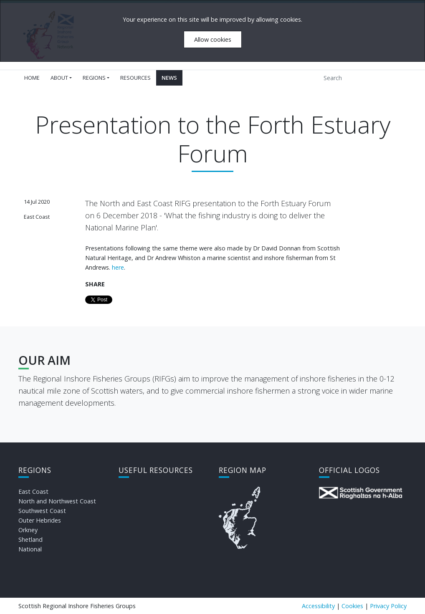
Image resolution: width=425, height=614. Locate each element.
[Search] (357, 78)
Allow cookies (212, 39)
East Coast (33, 491)
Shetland (30, 539)
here (118, 267)
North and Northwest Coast (57, 501)
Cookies (352, 606)
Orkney (28, 530)
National (30, 549)
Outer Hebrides (39, 520)
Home (32, 77)
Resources (135, 77)
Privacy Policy (388, 606)
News (169, 77)
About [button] (59, 77)
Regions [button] (94, 77)
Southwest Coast (42, 511)
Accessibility (318, 606)
